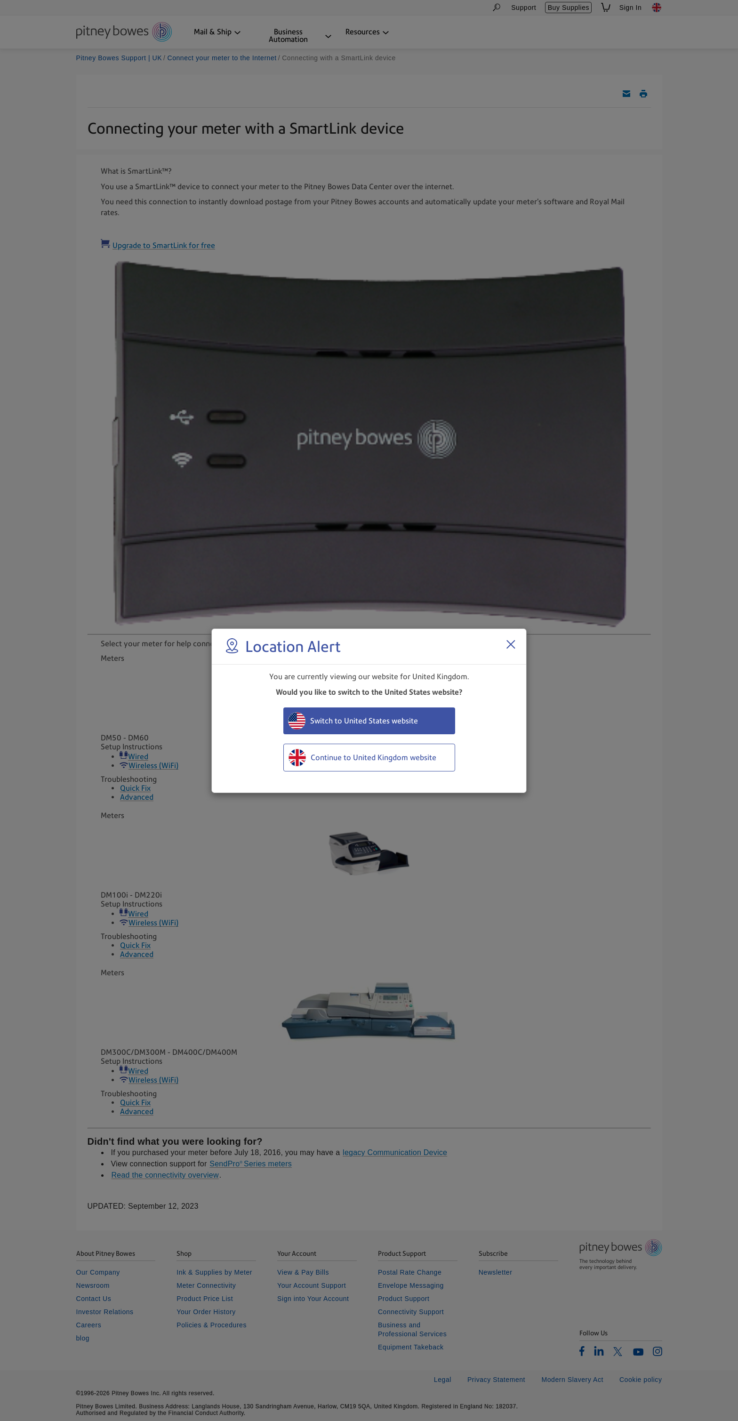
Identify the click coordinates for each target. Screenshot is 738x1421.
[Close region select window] (510, 644)
